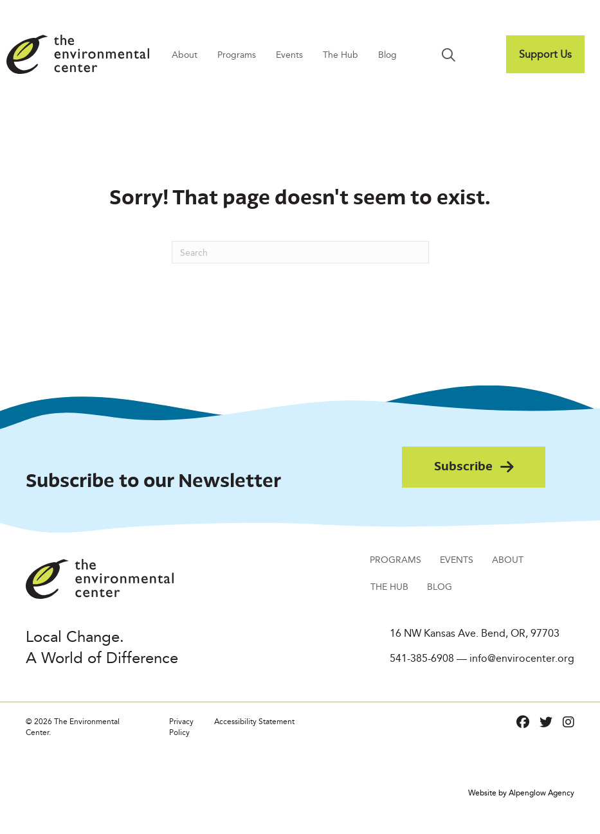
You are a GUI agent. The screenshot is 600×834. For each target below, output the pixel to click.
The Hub (340, 55)
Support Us (545, 54)
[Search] (300, 252)
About (184, 55)
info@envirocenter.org (521, 658)
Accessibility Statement (254, 721)
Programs (236, 55)
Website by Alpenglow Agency (521, 792)
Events (289, 55)
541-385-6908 (422, 658)
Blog (387, 55)
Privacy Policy (181, 726)
